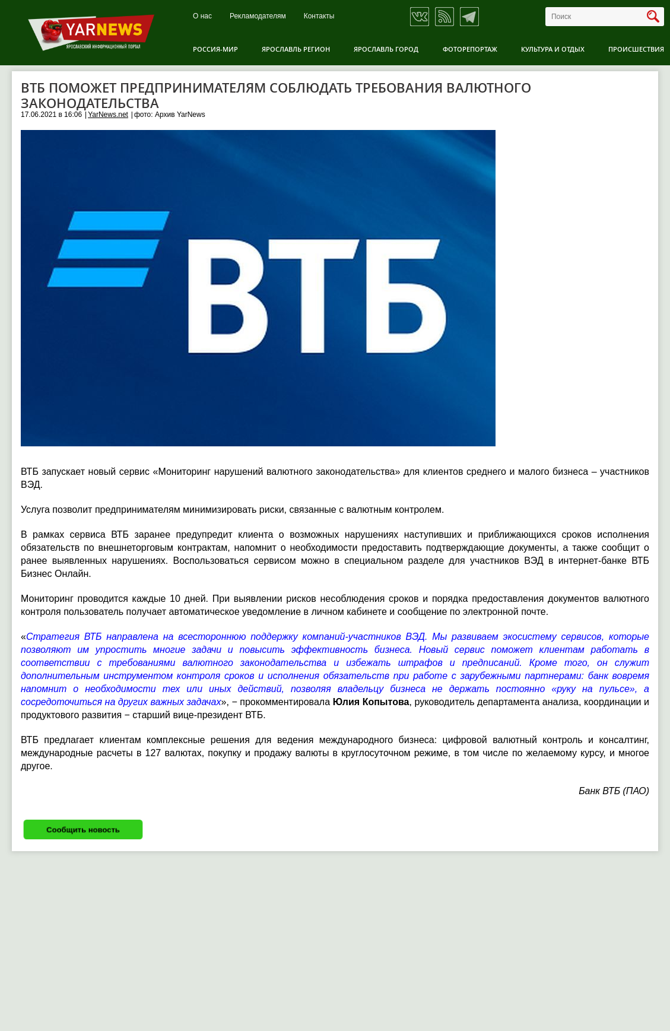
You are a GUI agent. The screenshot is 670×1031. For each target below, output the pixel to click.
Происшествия (636, 49)
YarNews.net (108, 114)
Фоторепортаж (470, 49)
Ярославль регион (296, 49)
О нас (202, 16)
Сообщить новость (83, 829)
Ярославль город (386, 49)
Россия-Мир (215, 49)
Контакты (319, 16)
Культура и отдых (553, 49)
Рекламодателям (258, 16)
